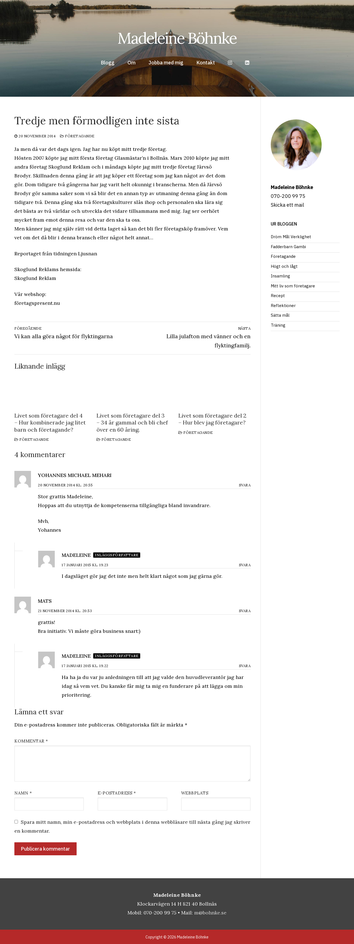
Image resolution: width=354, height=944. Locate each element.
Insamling (280, 276)
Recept (278, 295)
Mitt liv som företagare (293, 286)
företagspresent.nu (37, 303)
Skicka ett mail (287, 205)
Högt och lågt (284, 266)
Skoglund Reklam (35, 278)
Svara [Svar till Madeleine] (245, 565)
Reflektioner (283, 305)
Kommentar (31, 741)
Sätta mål (280, 315)
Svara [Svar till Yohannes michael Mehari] (245, 485)
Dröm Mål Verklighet (291, 236)
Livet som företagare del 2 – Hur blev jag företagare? (212, 419)
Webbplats (195, 793)
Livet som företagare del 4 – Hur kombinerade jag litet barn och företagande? (50, 422)
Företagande (77, 136)
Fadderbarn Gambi (288, 246)
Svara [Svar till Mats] (245, 611)
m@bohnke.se (210, 912)
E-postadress (117, 793)
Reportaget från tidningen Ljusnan (55, 253)
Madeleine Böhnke (177, 38)
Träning (278, 325)
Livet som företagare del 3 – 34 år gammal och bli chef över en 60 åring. (132, 422)
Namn (23, 793)
